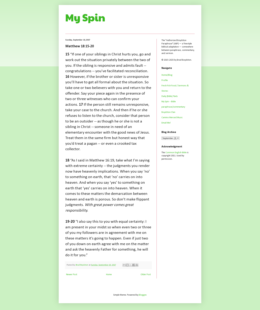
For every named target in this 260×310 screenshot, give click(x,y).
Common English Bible (176, 152)
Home (109, 274)
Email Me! (166, 123)
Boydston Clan (168, 112)
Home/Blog (167, 75)
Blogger (142, 295)
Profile (165, 80)
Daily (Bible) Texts (170, 96)
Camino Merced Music (172, 117)
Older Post (146, 274)
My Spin (85, 17)
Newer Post (71, 274)
